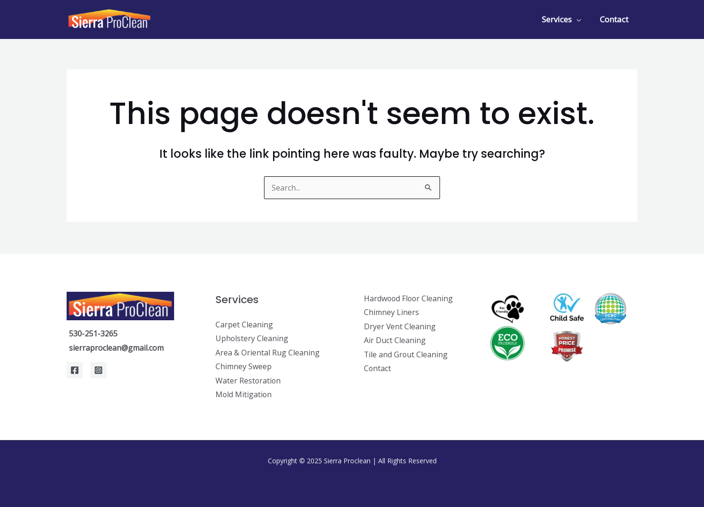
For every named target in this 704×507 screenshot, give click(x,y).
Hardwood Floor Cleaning (409, 298)
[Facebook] (75, 370)
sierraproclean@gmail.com (116, 347)
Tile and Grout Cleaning (406, 354)
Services (560, 19)
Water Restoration (248, 380)
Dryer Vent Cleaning (400, 326)
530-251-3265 (93, 333)
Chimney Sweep (243, 366)
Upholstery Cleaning (252, 338)
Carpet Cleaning (244, 324)
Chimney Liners (391, 311)
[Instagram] (98, 370)
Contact (615, 19)
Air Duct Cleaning (395, 340)
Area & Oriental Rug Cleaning (267, 352)
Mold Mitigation (244, 394)
